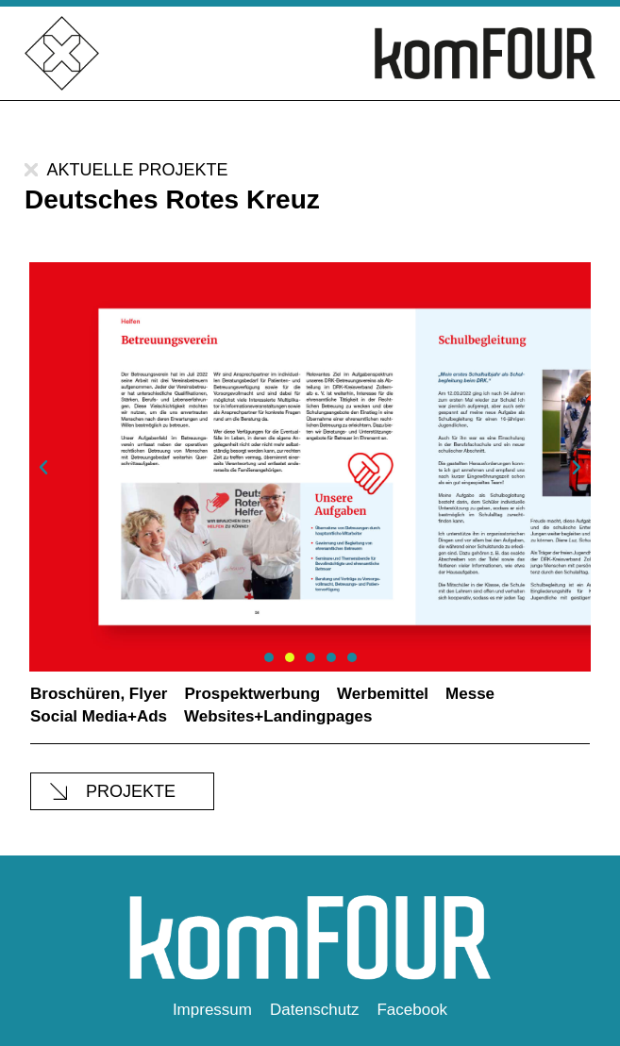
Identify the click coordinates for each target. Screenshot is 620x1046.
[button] (43, 467)
